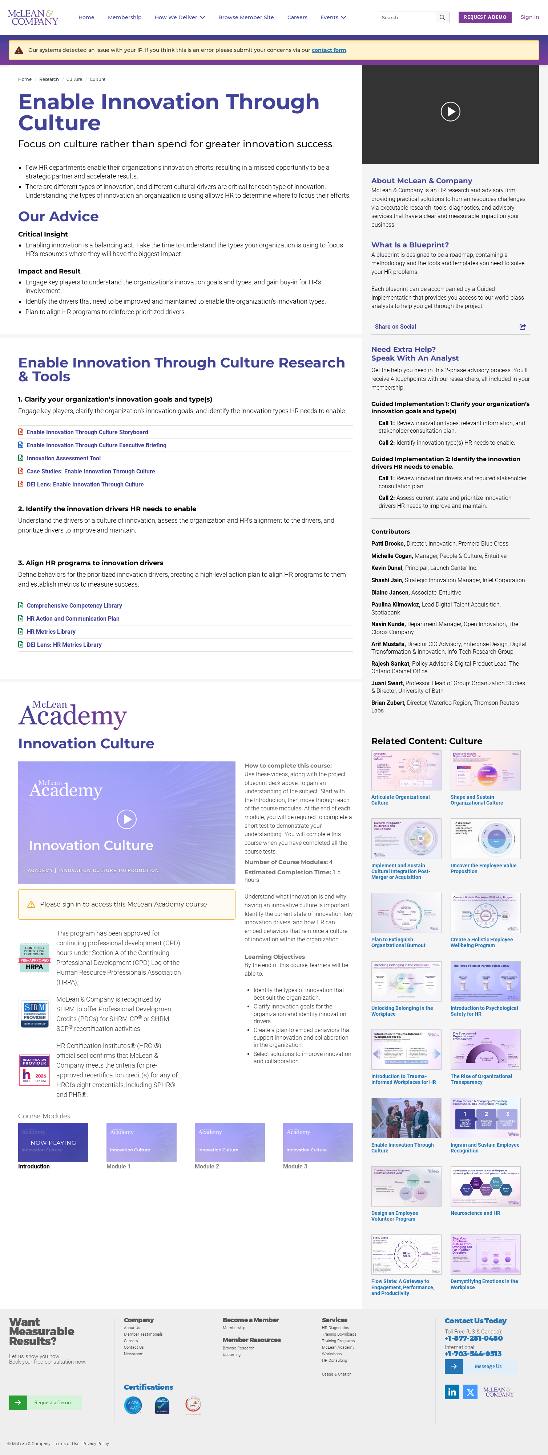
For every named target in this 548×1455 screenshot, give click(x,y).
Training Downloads (342, 1334)
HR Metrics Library (54, 637)
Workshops (333, 1353)
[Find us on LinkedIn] (452, 1392)
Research (49, 79)
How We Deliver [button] (180, 17)
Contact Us (135, 1347)
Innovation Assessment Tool (68, 460)
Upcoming (233, 1354)
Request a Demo (53, 1402)
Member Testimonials (146, 1334)
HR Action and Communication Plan (79, 623)
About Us (133, 1327)
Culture (74, 79)
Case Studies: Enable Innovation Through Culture (98, 474)
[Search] (404, 17)
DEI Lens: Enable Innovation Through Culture (92, 488)
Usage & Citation (339, 1374)
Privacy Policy (95, 1443)
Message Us (488, 1366)
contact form (329, 50)
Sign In (530, 17)
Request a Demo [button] (485, 17)
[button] (450, 114)
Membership (125, 17)
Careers (132, 1340)
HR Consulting (336, 1360)
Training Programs (341, 1340)
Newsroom (135, 1353)
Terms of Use (66, 1443)
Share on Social (450, 326)
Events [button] (333, 17)
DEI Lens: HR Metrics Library (69, 651)
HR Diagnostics (338, 1327)
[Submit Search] (443, 17)
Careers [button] (297, 17)
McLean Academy (340, 1347)
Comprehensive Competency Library (80, 609)
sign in (73, 911)
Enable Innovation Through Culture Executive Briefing (105, 446)
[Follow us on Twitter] (470, 1392)
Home (86, 17)
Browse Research (241, 1348)
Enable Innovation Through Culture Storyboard (94, 432)
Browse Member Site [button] (246, 17)
